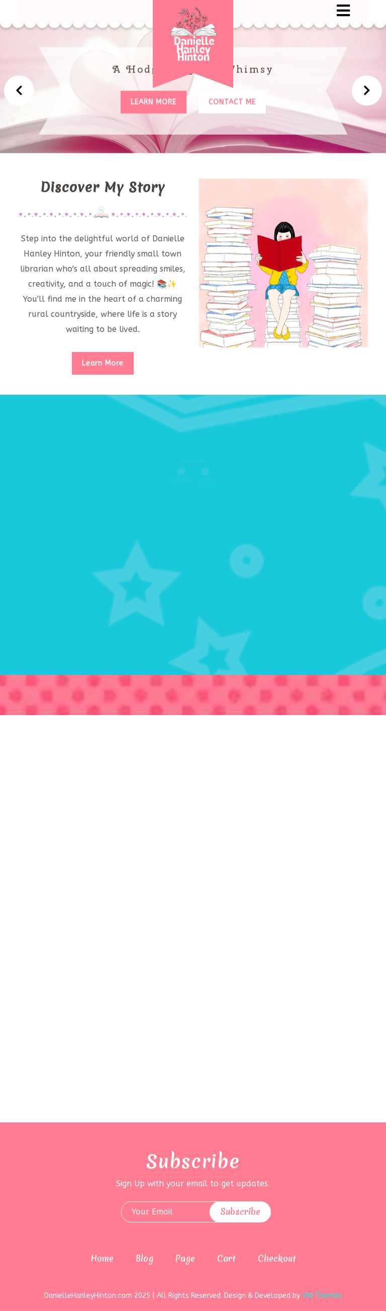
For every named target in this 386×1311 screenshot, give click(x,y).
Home (102, 1258)
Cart (226, 1258)
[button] (268, 11)
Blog (144, 1258)
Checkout (277, 1258)
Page (185, 1258)
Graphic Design (183, 483)
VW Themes (321, 1295)
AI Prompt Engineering (203, 483)
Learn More (103, 363)
